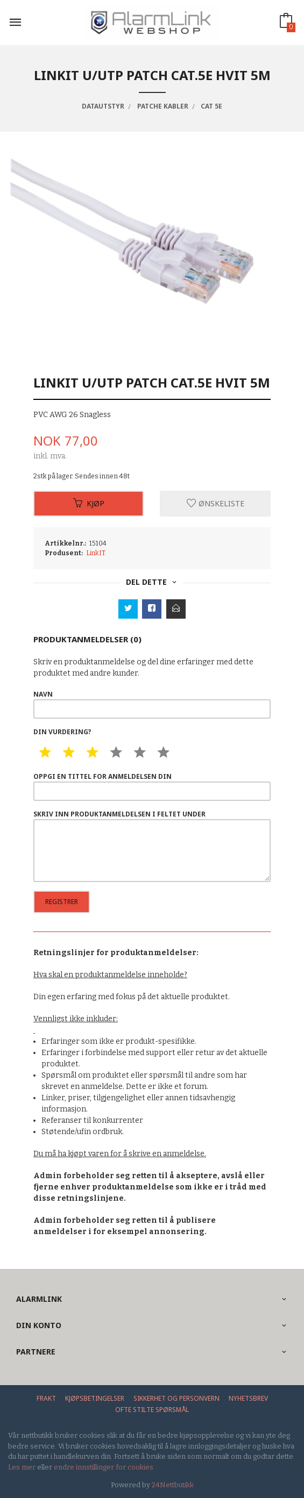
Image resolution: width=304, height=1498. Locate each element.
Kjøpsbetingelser (94, 1398)
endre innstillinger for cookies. (104, 1467)
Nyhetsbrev (248, 1398)
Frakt (46, 1398)
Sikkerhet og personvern (176, 1398)
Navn (152, 704)
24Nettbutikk (173, 1485)
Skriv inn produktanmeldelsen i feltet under (152, 845)
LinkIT (95, 553)
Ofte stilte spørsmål (152, 1409)
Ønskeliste (215, 503)
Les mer (22, 1467)
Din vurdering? (62, 731)
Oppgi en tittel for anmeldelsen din (152, 786)
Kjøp (88, 503)
